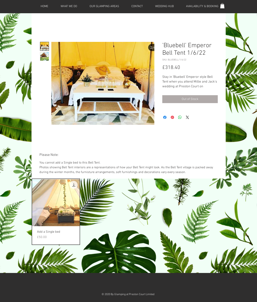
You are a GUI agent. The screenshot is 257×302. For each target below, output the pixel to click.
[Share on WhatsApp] (180, 117)
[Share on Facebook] (164, 117)
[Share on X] (187, 117)
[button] (222, 5)
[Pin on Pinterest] (172, 117)
